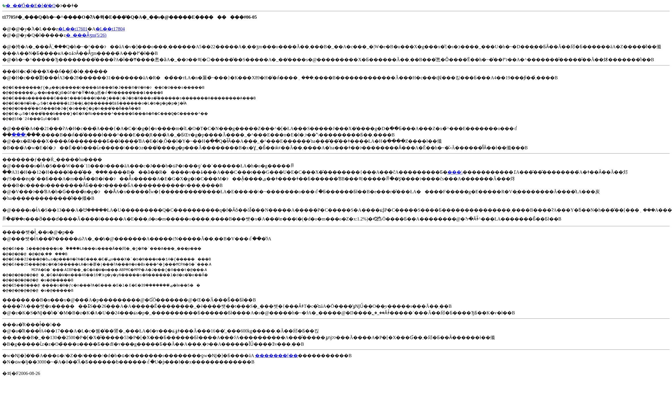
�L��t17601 (72, 28)
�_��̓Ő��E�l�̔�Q (28, 5)
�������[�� (276, 355)
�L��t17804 (110, 28)
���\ (19, 134)
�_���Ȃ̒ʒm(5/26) (86, 35)
